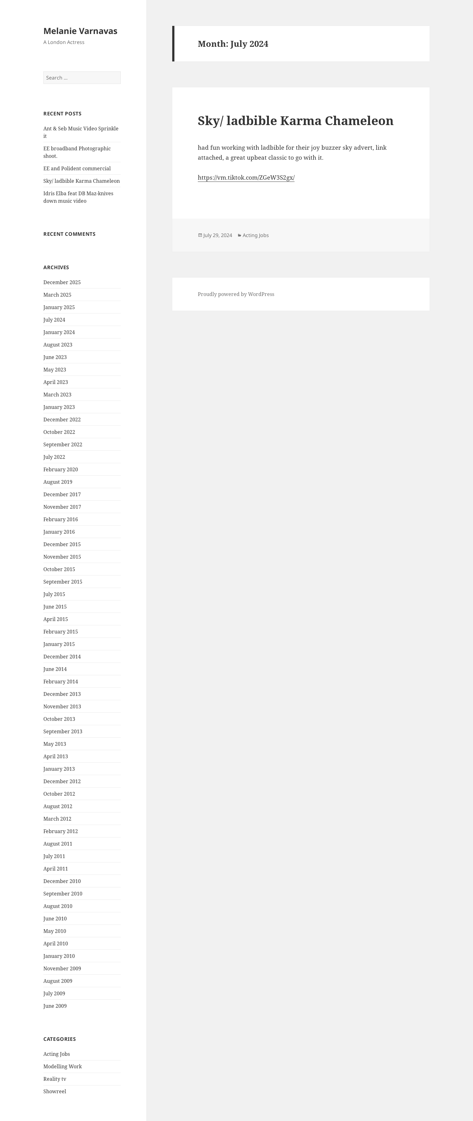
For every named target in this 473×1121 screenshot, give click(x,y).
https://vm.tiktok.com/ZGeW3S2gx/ (246, 177)
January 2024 (59, 332)
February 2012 (60, 831)
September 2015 (62, 581)
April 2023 (55, 382)
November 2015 (62, 556)
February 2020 (60, 469)
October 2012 (59, 793)
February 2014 (60, 681)
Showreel (54, 1091)
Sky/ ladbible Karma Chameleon (81, 180)
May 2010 (54, 931)
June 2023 (55, 357)
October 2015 (59, 569)
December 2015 (62, 544)
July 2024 (54, 319)
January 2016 (59, 531)
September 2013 (62, 731)
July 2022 (54, 457)
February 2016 (60, 519)
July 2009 (54, 993)
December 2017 (62, 494)
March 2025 (57, 294)
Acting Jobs (56, 1054)
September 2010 (62, 893)
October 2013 (59, 719)
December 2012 (62, 781)
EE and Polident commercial (77, 168)
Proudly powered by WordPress (236, 294)
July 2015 (54, 594)
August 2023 (57, 344)
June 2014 (55, 669)
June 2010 (55, 918)
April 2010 (55, 943)
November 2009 (62, 968)
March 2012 (57, 818)
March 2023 (57, 394)
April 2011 (55, 868)
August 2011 (57, 843)
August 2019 (57, 481)
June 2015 (55, 606)
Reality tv (54, 1078)
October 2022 (59, 432)
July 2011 (54, 856)
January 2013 (59, 768)
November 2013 (62, 706)
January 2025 (59, 307)
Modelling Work (62, 1066)
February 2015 (60, 631)
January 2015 (59, 644)
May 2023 (54, 369)
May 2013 (54, 743)
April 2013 (55, 756)
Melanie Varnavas (80, 30)
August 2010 (57, 906)
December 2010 (62, 881)
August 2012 (57, 806)
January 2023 (59, 407)
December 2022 (62, 419)
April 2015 (55, 619)
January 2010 (59, 956)
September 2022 (62, 444)
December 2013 (62, 694)
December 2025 (62, 282)
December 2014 (62, 656)
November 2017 (62, 506)
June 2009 (55, 1005)
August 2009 (57, 981)
